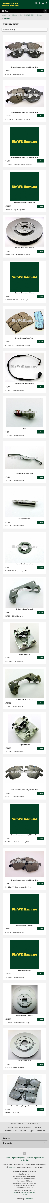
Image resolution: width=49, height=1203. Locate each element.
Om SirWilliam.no (32, 1123)
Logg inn (31, 1131)
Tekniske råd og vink (10, 1131)
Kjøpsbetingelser (18, 1158)
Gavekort (23, 1131)
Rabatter (38, 1127)
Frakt (8, 1158)
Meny (5, 11)
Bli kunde (21, 1123)
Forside (4, 15)
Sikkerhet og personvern (35, 1158)
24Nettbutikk (28, 1199)
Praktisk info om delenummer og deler (20, 1127)
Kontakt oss (41, 1131)
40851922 (12, 1167)
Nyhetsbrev (25, 1160)
